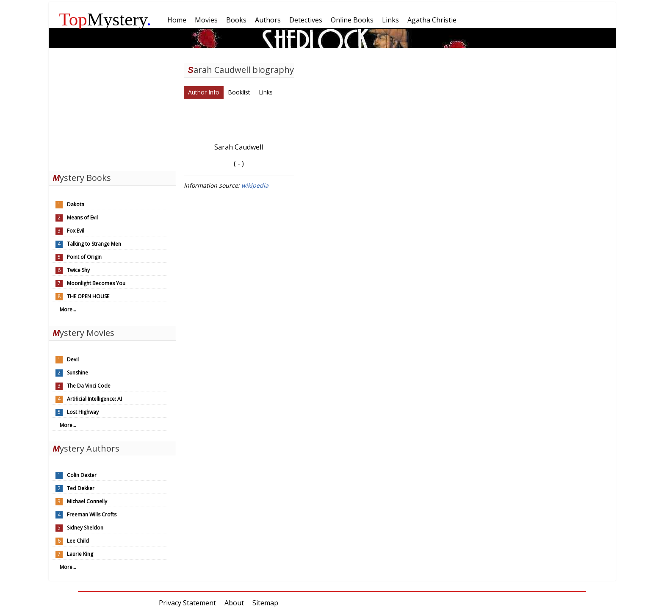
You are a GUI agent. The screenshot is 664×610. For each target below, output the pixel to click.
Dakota (75, 204)
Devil (73, 359)
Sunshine (77, 372)
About (234, 602)
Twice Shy (78, 270)
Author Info (203, 92)
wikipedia (254, 185)
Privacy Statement (187, 602)
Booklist (239, 92)
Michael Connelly (87, 501)
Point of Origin (84, 257)
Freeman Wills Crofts (91, 514)
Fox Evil (75, 230)
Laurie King (80, 553)
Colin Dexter (82, 475)
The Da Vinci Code (89, 385)
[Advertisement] (112, 113)
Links (266, 92)
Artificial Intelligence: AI (94, 398)
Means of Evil (82, 217)
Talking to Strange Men (94, 243)
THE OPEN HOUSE (88, 296)
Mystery (105, 19)
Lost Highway (83, 412)
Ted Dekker (80, 488)
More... (68, 309)
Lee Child (78, 540)
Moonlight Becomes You (96, 283)
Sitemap (265, 602)
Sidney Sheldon (85, 527)
